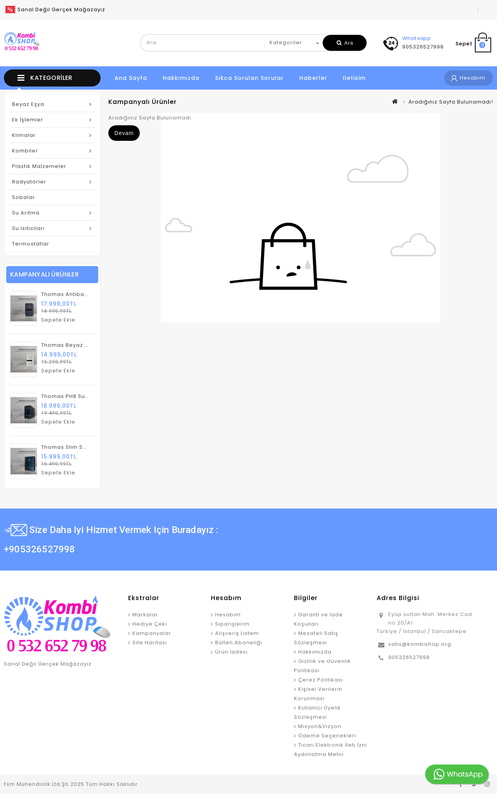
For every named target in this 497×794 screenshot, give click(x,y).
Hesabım (228, 614)
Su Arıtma (26, 212)
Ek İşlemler (27, 119)
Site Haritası (149, 642)
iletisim (354, 78)
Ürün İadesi (231, 652)
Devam (124, 133)
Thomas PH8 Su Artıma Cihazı (83, 396)
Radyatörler (29, 181)
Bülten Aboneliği (238, 642)
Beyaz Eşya (28, 104)
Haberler (313, 78)
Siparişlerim (232, 624)
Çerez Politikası (320, 679)
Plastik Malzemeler (39, 166)
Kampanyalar (151, 633)
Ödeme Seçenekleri (327, 735)
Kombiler (25, 150)
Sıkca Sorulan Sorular (249, 78)
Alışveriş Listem (237, 633)
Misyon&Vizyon (319, 726)
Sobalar (23, 197)
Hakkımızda (181, 78)
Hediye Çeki (149, 624)
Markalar (145, 614)
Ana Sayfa (131, 78)
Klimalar (24, 135)
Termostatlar (30, 243)
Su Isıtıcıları (28, 228)
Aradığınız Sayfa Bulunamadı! (450, 102)
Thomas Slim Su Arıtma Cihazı (83, 447)
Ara (345, 43)
